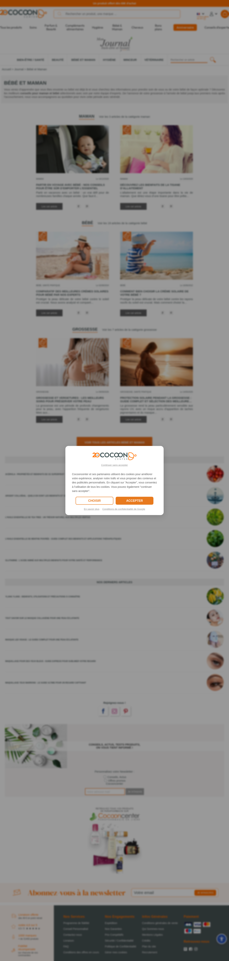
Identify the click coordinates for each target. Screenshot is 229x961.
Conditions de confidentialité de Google (123, 509)
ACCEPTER (134, 500)
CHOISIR (94, 500)
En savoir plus (91, 509)
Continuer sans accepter (114, 464)
